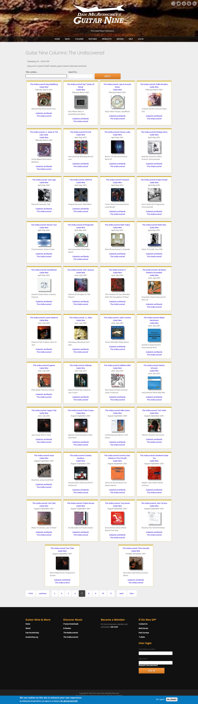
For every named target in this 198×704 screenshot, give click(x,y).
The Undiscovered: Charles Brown (80, 503)
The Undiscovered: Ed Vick (80, 132)
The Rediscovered (70, 633)
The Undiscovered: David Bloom (44, 270)
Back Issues (143, 628)
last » (132, 593)
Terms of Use (112, 698)
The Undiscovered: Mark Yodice (117, 225)
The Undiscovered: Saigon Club (43, 410)
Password (143, 659)
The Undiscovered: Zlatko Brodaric (154, 84)
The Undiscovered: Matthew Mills (117, 365)
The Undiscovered (44, 116)
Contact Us (143, 624)
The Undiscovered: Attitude (81, 365)
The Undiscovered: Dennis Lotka (117, 132)
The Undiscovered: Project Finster (154, 180)
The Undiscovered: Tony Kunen (117, 503)
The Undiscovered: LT (117, 270)
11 (111, 593)
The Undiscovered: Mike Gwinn (117, 410)
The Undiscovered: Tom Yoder (154, 410)
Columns (79, 39)
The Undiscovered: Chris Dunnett (135, 548)
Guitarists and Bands (44, 113)
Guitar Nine (44, 87)
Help (131, 39)
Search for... (73, 72)
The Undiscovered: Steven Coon (44, 225)
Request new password (148, 665)
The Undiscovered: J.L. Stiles (80, 318)
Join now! (114, 627)
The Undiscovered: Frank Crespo (81, 410)
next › (121, 593)
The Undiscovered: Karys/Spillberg (44, 84)
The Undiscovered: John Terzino (154, 503)
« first (30, 593)
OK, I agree (160, 702)
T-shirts (142, 637)
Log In (140, 39)
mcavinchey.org (32, 637)
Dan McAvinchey (32, 633)
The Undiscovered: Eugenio (44, 365)
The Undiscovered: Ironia (44, 455)
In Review (67, 628)
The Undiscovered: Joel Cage (44, 180)
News (67, 39)
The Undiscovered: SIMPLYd (81, 180)
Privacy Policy (130, 698)
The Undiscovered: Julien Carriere (117, 318)
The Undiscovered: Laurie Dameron (44, 318)
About (28, 628)
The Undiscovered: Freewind (117, 180)
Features (93, 39)
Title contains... (32, 72)
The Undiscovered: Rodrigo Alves (154, 132)
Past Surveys (144, 633)
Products (106, 39)
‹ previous (43, 593)
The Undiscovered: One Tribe (62, 548)
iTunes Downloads (70, 624)
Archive (120, 39)
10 (103, 593)
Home (57, 39)
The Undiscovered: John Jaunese (80, 270)
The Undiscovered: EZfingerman (81, 225)
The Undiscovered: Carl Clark (44, 503)
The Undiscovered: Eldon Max (154, 225)
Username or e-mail (147, 649)
